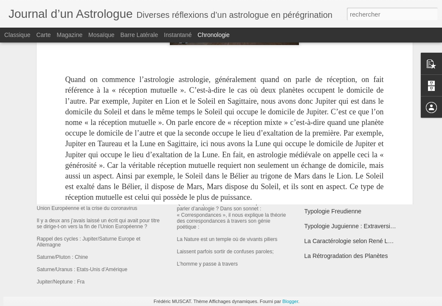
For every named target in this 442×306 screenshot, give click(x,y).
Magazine (70, 34)
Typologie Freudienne (333, 211)
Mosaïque (101, 34)
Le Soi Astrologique (330, 196)
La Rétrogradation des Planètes (346, 255)
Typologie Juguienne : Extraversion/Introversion (367, 226)
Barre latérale (139, 34)
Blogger (290, 301)
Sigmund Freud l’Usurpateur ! (343, 181)
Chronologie (213, 34)
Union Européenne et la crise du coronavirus (137, 197)
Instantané (177, 34)
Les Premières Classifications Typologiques (361, 151)
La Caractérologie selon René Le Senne (357, 241)
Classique (17, 34)
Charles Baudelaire (209, 193)
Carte (43, 34)
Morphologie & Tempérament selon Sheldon (362, 166)
